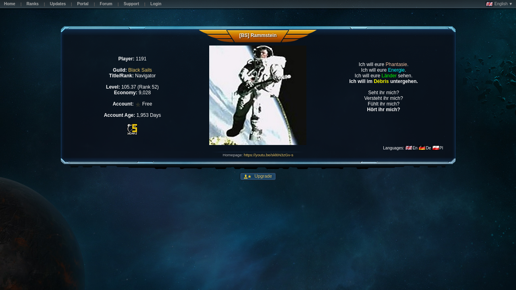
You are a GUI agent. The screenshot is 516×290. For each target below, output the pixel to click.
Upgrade (262, 176)
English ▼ (499, 4)
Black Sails (140, 70)
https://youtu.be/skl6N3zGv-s (268, 155)
